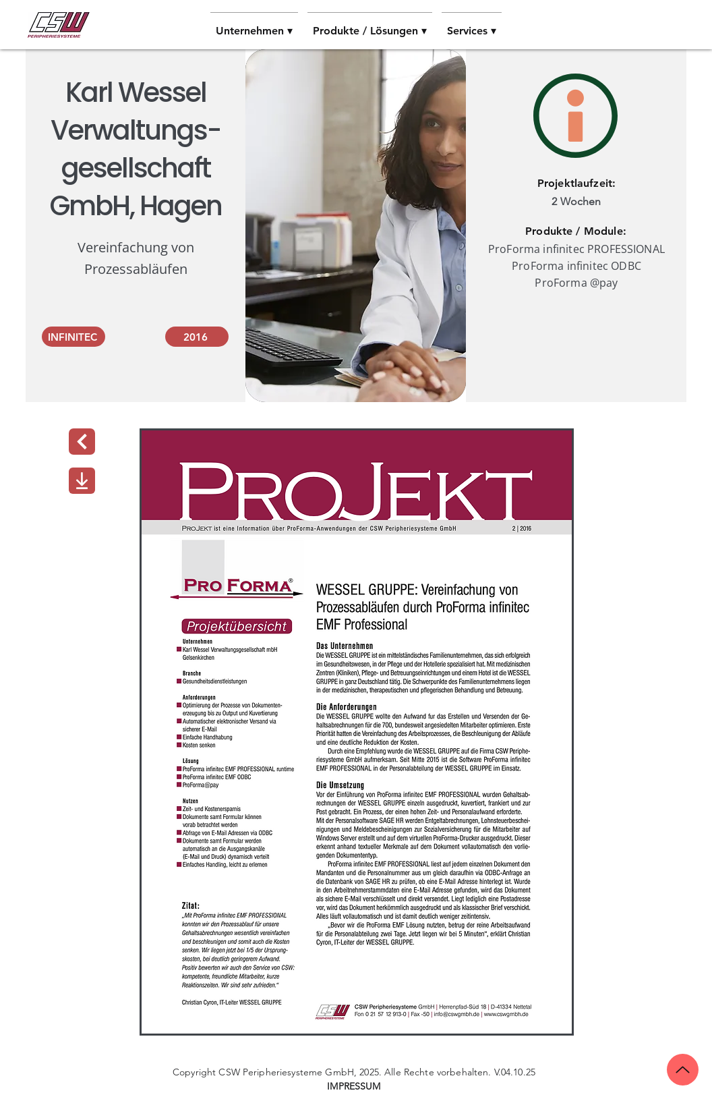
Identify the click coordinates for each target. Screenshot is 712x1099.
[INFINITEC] (73, 337)
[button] (254, 25)
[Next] (82, 441)
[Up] (683, 1070)
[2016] (197, 337)
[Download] (82, 481)
